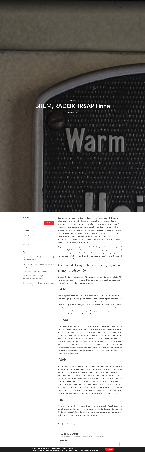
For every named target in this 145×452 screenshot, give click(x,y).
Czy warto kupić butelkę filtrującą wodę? (35, 271)
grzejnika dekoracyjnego (108, 247)
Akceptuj (109, 449)
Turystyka (26, 244)
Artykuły (72, 100)
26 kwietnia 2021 (72, 112)
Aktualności (26, 235)
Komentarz (64, 440)
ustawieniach (95, 450)
